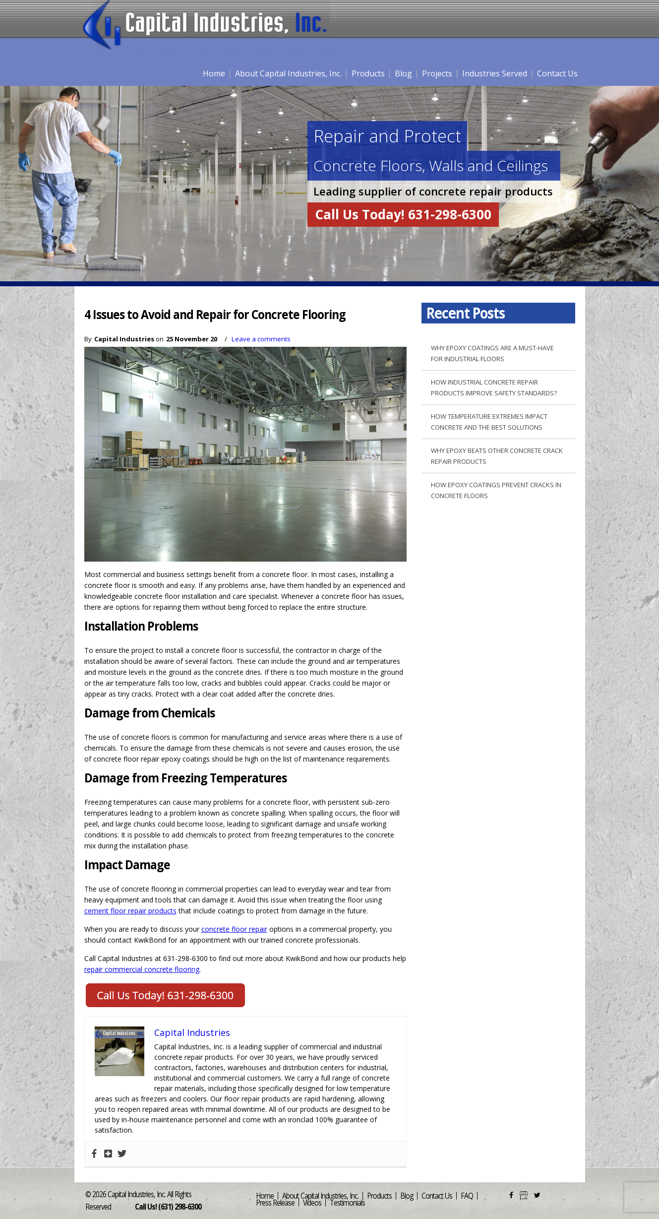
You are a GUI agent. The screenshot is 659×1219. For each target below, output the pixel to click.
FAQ (467, 1195)
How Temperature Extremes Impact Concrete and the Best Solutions (489, 422)
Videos (312, 1202)
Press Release (275, 1202)
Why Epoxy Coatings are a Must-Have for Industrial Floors (492, 353)
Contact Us (557, 73)
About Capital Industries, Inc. (288, 73)
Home (214, 73)
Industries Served (494, 73)
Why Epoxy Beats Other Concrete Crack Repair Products (497, 456)
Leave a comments (261, 338)
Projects (437, 73)
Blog (403, 73)
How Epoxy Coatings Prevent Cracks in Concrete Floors (496, 490)
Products (368, 73)
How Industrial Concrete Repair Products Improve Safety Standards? (494, 387)
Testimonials (347, 1202)
